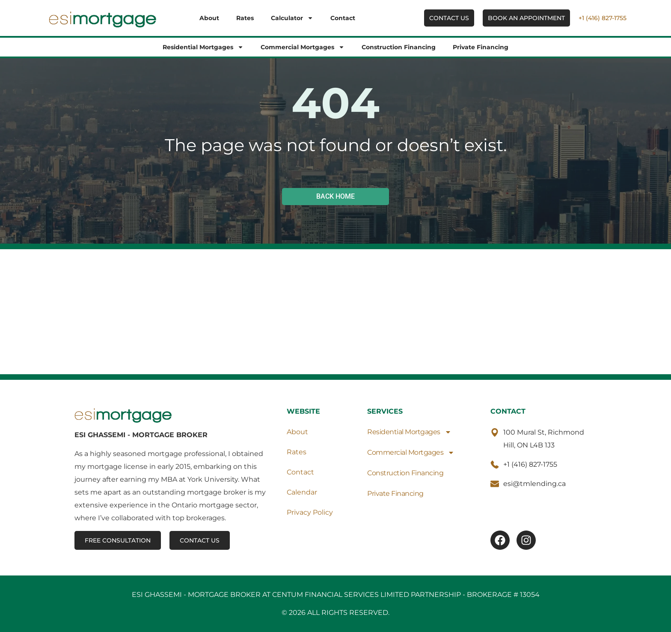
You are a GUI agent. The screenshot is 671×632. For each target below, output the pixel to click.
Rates (245, 18)
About (209, 18)
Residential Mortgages (203, 47)
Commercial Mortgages (302, 47)
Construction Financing (399, 47)
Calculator (292, 18)
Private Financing (480, 47)
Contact (342, 18)
